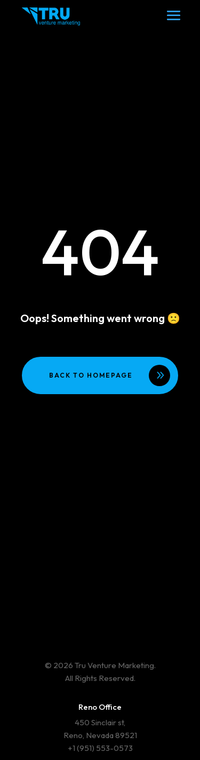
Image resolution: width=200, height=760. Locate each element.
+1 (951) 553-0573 (100, 748)
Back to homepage (91, 375)
